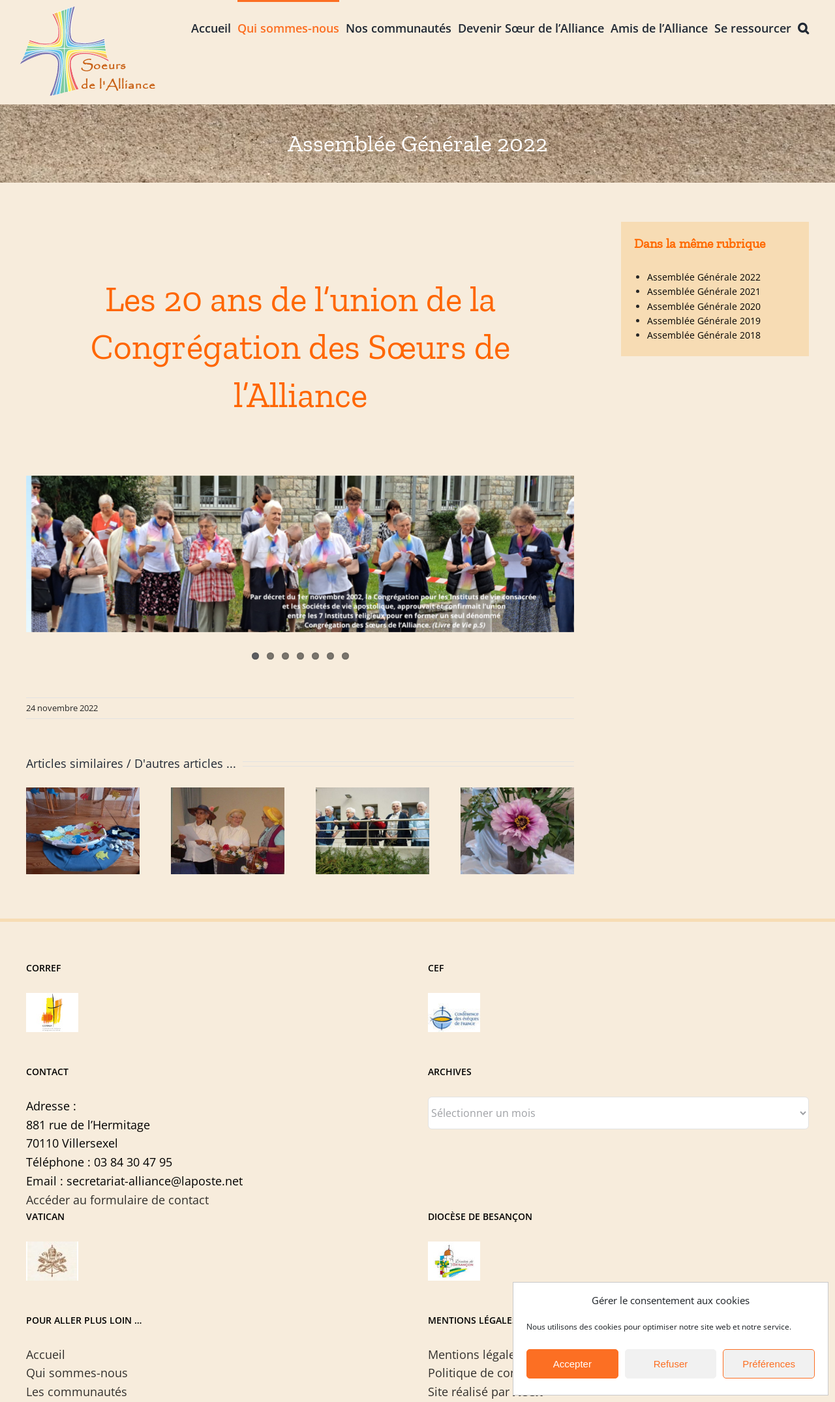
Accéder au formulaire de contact (117, 1200)
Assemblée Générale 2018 (704, 335)
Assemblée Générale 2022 (704, 277)
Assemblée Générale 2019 (704, 320)
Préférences (768, 1363)
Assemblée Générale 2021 (704, 291)
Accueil (45, 1354)
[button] (803, 27)
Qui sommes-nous (77, 1372)
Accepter (572, 1363)
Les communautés (76, 1391)
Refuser (671, 1363)
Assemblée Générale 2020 (704, 306)
